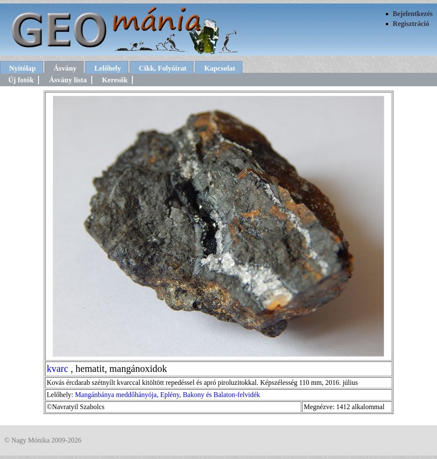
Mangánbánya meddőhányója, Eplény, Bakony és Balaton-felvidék (167, 394)
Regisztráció (411, 23)
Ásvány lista (68, 80)
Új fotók (21, 80)
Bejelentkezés (413, 13)
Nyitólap (22, 68)
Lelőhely (107, 68)
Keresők (115, 80)
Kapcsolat (219, 68)
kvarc (57, 368)
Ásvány (65, 68)
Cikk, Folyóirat (162, 68)
